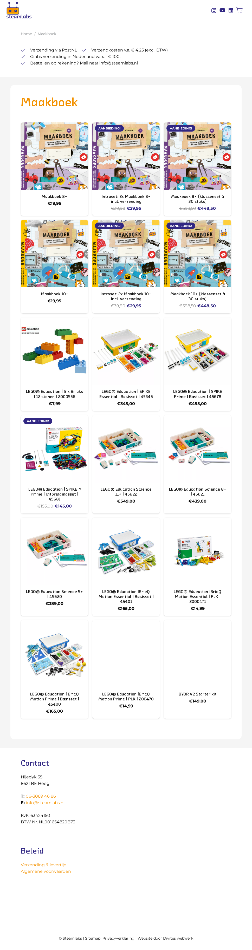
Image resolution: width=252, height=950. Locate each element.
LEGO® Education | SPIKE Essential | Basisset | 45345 (126, 394)
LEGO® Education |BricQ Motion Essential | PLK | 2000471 (197, 596)
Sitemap (92, 938)
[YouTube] (222, 10)
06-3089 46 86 (41, 796)
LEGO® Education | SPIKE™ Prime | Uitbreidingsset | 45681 (54, 494)
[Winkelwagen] (239, 10)
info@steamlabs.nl (45, 802)
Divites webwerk (178, 938)
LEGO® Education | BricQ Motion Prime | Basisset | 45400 (54, 699)
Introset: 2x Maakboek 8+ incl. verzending (126, 199)
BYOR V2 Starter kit (198, 694)
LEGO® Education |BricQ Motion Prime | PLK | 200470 (126, 697)
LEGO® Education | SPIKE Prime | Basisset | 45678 (197, 394)
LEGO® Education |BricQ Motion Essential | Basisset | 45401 (126, 596)
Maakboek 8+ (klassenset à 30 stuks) (197, 199)
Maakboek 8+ (54, 196)
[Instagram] (213, 11)
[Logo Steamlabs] (19, 10)
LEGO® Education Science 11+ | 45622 (126, 491)
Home (26, 33)
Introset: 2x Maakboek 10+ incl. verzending (126, 296)
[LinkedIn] (231, 10)
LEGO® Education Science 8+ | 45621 (197, 491)
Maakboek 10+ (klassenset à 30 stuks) (197, 296)
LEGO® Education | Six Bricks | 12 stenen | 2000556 (54, 394)
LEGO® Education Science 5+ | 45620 (54, 594)
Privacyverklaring (118, 938)
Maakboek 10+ (54, 294)
